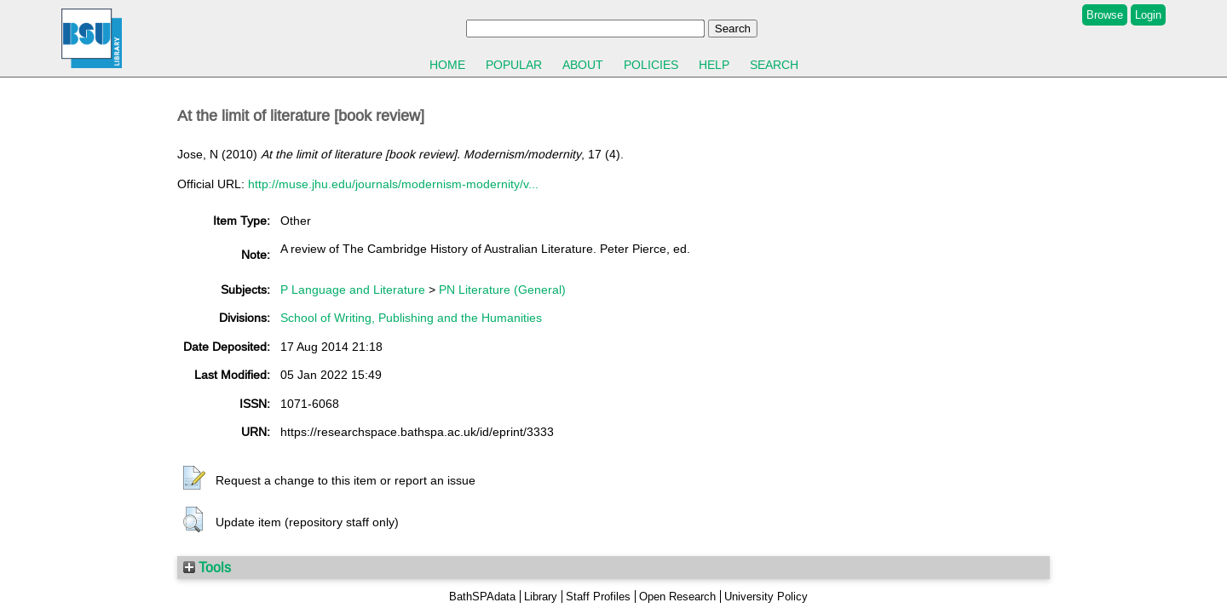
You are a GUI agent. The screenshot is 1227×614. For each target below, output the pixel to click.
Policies (651, 65)
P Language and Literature (352, 289)
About (582, 65)
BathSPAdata (482, 596)
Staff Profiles (598, 596)
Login (1148, 15)
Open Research (677, 596)
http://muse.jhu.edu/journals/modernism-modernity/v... (393, 184)
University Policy (766, 596)
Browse (1104, 15)
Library (540, 596)
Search (774, 65)
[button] (194, 478)
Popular (514, 65)
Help (714, 65)
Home (447, 65)
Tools (207, 567)
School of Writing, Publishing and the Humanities (411, 317)
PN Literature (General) (502, 289)
